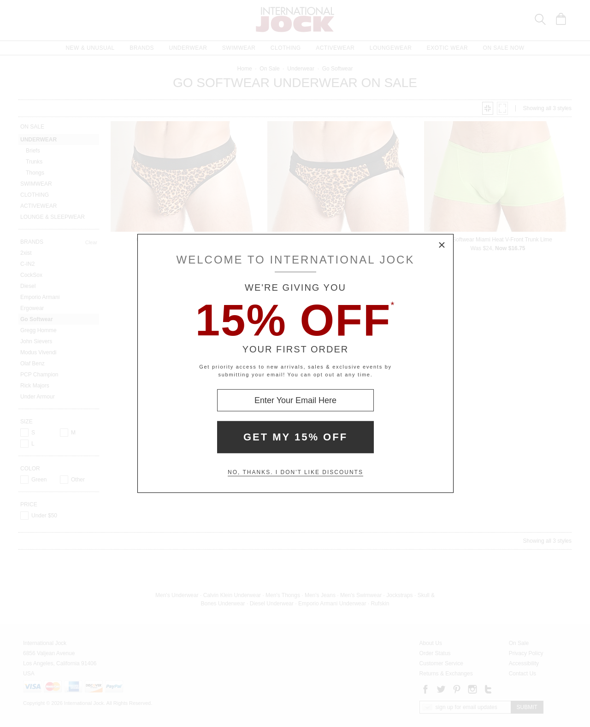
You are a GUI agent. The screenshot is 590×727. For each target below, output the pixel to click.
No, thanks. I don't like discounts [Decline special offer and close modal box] (295, 472)
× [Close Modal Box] (442, 245)
